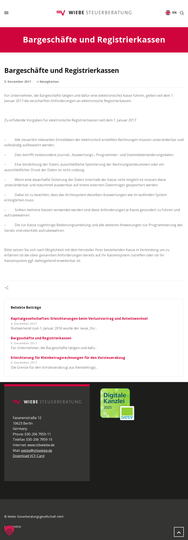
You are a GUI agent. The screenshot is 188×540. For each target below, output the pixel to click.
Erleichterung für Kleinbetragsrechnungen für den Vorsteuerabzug (68, 357)
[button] (9, 530)
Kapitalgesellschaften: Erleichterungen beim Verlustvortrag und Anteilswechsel (79, 318)
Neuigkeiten (49, 82)
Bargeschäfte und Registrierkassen (41, 338)
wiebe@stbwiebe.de (36, 450)
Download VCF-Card (28, 455)
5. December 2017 (17, 82)
